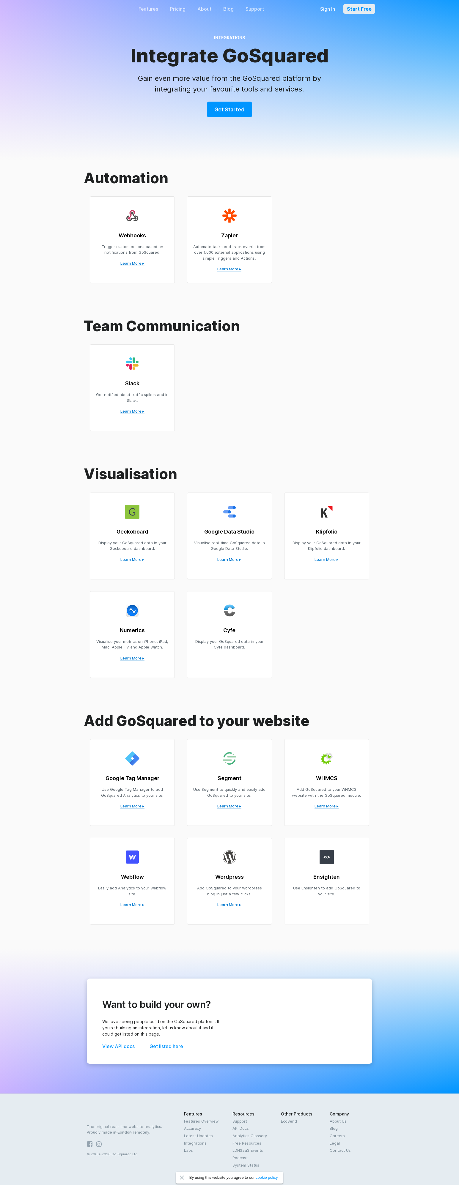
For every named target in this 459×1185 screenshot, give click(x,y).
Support (255, 9)
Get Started (229, 109)
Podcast (240, 1157)
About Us (338, 1121)
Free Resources (246, 1143)
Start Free (359, 9)
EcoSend (289, 1121)
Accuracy (192, 1128)
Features (148, 9)
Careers (337, 1135)
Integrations (195, 1143)
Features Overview (201, 1121)
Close (182, 1178)
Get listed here (166, 1046)
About (204, 9)
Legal (335, 1143)
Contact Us (340, 1150)
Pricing (178, 9)
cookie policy (266, 1177)
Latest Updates (198, 1135)
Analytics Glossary (249, 1135)
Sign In (327, 9)
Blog (228, 9)
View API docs (118, 1046)
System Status (245, 1165)
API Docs (240, 1128)
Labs (188, 1150)
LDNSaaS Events (247, 1150)
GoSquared (104, 8)
